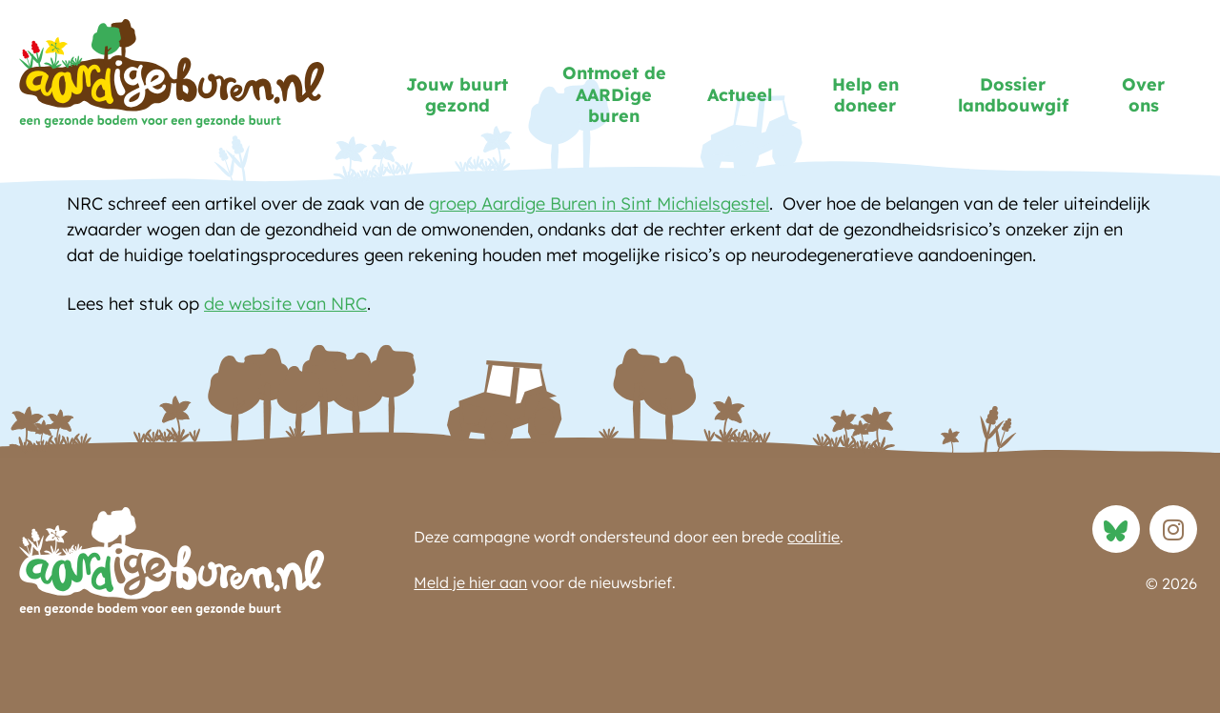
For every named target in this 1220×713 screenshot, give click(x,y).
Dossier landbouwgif (1022, 95)
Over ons (1143, 95)
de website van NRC (285, 304)
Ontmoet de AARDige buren (625, 94)
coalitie (813, 536)
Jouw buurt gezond (468, 95)
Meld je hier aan (470, 582)
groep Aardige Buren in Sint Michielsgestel (599, 203)
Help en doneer (865, 95)
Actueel (744, 95)
